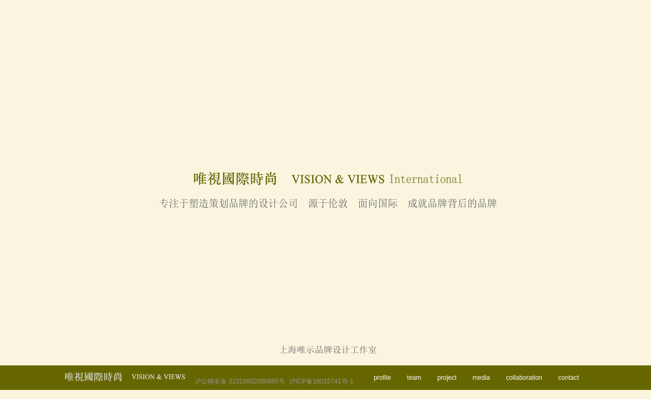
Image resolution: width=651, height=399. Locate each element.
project (447, 377)
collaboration (524, 377)
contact (568, 377)
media (481, 377)
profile (382, 377)
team (414, 377)
